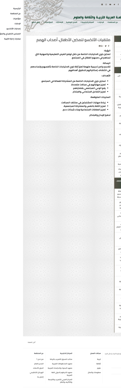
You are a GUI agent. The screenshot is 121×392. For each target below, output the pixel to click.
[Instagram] (83, 4)
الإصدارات (36, 22)
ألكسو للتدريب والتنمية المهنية (105, 98)
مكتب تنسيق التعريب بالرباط (38, 359)
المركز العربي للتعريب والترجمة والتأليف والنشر (37, 381)
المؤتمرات (25, 22)
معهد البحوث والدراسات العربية (37, 368)
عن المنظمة (90, 22)
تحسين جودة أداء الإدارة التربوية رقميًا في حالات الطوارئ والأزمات (105, 308)
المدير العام (15, 363)
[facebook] (95, 4)
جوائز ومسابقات (108, 64)
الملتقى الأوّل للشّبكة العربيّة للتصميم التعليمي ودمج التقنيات (104, 215)
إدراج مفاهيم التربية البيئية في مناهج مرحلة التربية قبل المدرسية (105, 281)
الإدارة (112, 44)
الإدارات (78, 22)
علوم (76, 368)
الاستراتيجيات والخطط (105, 59)
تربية (76, 359)
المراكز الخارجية (64, 22)
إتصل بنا (17, 377)
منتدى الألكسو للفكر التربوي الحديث (106, 299)
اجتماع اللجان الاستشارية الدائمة (104, 329)
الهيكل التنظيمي (13, 372)
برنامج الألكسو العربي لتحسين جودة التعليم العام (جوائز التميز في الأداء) (103, 226)
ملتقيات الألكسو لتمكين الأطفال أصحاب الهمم (104, 250)
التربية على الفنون (107, 91)
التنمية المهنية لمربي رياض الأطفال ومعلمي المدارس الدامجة (105, 259)
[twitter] (91, 4)
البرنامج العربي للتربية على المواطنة (104, 77)
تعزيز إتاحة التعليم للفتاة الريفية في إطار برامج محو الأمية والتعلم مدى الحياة (104, 194)
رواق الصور (13, 22)
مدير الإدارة (110, 49)
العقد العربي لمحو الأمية (104, 164)
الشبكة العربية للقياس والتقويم (105, 117)
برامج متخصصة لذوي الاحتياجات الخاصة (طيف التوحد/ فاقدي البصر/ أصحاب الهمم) (105, 136)
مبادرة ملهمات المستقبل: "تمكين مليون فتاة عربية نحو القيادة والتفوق (104, 107)
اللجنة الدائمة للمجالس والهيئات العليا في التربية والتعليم (104, 319)
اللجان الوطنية (48, 22)
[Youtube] (87, 4)
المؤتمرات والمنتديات (105, 54)
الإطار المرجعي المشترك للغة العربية (105, 147)
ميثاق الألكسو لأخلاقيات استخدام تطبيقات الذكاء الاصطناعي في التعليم (104, 171)
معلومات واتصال (71, 372)
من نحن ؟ (16, 359)
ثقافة (75, 363)
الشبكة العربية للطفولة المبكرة (105, 291)
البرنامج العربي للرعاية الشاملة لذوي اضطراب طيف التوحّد (105, 270)
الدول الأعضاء (15, 368)
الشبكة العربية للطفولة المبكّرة (105, 125)
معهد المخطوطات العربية (39, 363)
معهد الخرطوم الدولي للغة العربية (38, 373)
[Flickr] (79, 4)
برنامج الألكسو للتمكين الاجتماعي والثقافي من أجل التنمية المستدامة (105, 205)
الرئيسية (101, 22)
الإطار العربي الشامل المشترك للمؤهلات (106, 85)
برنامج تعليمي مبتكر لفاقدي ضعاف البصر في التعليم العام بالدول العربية (105, 239)
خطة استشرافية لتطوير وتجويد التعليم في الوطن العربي (104, 156)
